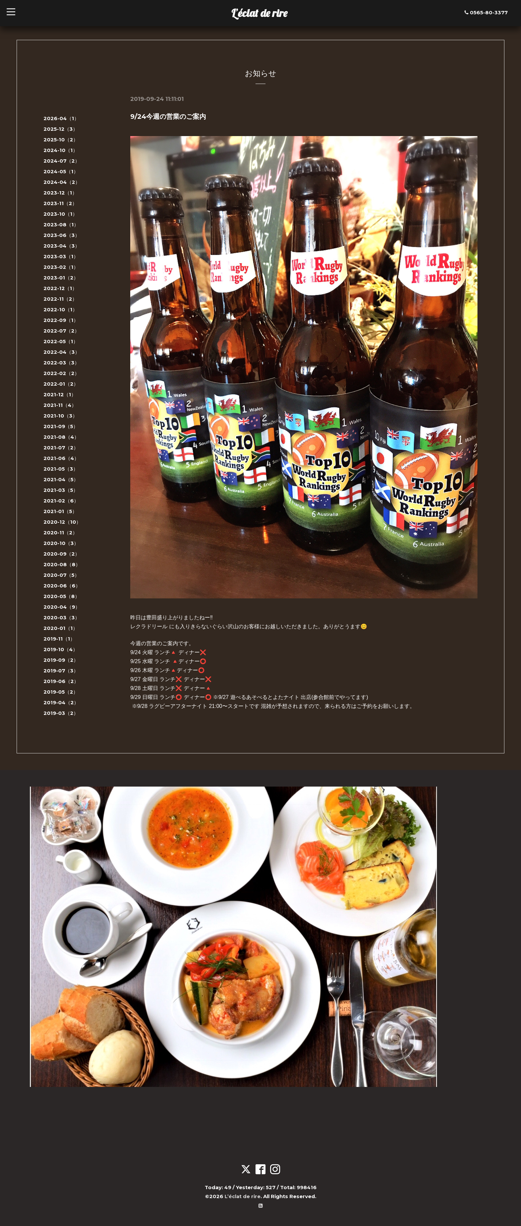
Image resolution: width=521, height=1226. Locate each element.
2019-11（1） (59, 639)
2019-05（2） (61, 692)
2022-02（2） (61, 373)
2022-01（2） (61, 384)
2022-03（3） (61, 362)
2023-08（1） (61, 224)
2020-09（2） (62, 554)
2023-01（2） (61, 277)
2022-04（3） (62, 352)
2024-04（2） (62, 182)
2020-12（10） (62, 522)
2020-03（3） (62, 617)
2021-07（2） (61, 447)
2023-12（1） (60, 193)
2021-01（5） (60, 511)
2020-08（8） (62, 564)
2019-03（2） (61, 713)
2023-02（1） (61, 267)
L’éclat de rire (259, 13)
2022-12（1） (60, 288)
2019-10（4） (61, 649)
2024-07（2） (62, 161)
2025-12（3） (61, 129)
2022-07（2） (61, 331)
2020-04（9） (62, 607)
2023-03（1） (61, 256)
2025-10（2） (61, 139)
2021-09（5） (61, 426)
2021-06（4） (61, 458)
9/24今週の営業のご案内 (168, 116)
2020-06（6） (62, 585)
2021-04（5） (61, 479)
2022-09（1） (61, 320)
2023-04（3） (62, 246)
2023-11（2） (60, 203)
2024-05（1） (61, 171)
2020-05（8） (62, 596)
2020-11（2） (60, 532)
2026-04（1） (61, 118)
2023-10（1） (60, 214)
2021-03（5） (61, 490)
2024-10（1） (61, 150)
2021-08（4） (61, 437)
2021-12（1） (60, 394)
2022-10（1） (60, 309)
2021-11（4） (60, 405)
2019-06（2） (61, 681)
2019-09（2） (61, 660)
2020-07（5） (61, 575)
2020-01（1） (61, 628)
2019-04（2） (61, 702)
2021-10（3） (60, 416)
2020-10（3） (61, 543)
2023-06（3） (62, 235)
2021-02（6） (61, 501)
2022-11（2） (60, 299)
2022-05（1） (61, 341)
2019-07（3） (61, 670)
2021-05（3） (61, 469)
